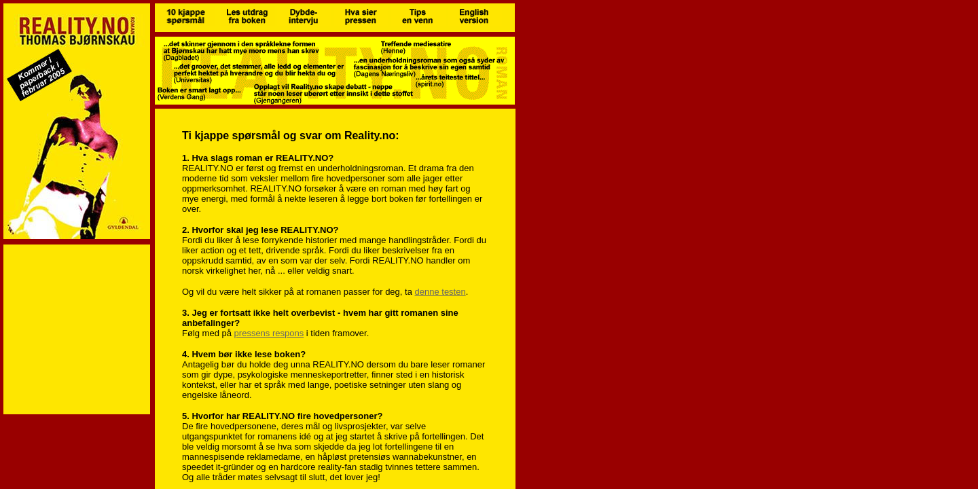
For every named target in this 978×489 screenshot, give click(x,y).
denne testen (440, 292)
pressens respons (269, 333)
